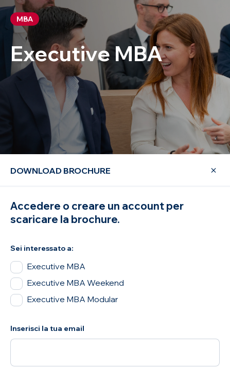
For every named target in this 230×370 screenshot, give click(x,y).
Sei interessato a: (42, 248)
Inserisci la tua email (47, 328)
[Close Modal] (207, 170)
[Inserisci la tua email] (115, 352)
